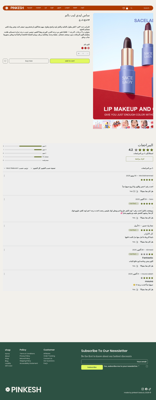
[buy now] (29, 61)
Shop (7, 358)
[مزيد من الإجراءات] (4, 175)
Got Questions (49, 361)
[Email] (115, 362)
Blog (6, 361)
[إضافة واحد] (79, 53)
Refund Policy (25, 358)
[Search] (143, 8)
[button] (127, 8)
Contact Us (48, 358)
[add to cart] (70, 61)
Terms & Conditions (27, 353)
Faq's (46, 363)
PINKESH (17, 7)
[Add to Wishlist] (5, 61)
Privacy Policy (25, 356)
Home (7, 354)
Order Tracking (49, 356)
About (7, 356)
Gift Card (8, 366)
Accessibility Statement (29, 363)
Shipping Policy (25, 361)
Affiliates (47, 353)
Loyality (8, 363)
